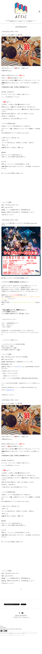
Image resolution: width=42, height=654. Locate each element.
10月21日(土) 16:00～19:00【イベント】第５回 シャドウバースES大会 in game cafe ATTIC (19, 222)
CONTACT (19, 366)
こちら (10, 70)
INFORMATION (21, 27)
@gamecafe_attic (10, 389)
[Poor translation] (5, 631)
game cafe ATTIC (21, 615)
